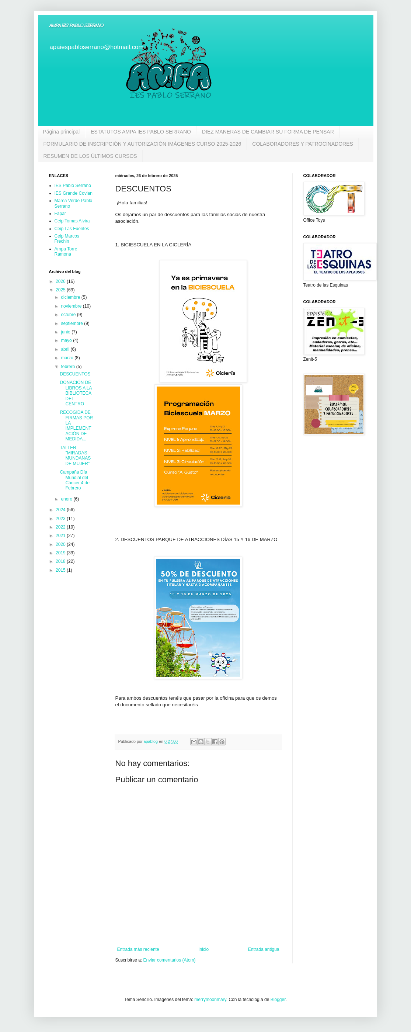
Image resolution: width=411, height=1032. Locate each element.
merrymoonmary (210, 999)
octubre (69, 314)
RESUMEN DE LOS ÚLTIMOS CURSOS (90, 156)
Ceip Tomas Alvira (72, 221)
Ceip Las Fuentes (72, 228)
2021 (61, 535)
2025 (61, 289)
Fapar (60, 213)
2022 (61, 527)
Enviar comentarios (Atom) (169, 960)
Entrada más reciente (138, 949)
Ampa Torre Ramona (66, 251)
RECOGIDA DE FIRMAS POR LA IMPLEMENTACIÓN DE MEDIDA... (76, 425)
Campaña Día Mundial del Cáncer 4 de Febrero (74, 480)
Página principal (61, 132)
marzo (67, 357)
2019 (61, 552)
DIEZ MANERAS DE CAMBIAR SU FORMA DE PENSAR (268, 132)
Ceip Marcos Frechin (67, 238)
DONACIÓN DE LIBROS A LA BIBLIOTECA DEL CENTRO (75, 393)
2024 (61, 509)
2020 (61, 544)
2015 (61, 570)
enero (67, 499)
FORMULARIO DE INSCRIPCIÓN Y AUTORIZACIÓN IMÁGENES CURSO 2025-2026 (142, 144)
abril (65, 349)
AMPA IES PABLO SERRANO (76, 25)
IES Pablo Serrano (73, 185)
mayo (67, 340)
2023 (61, 518)
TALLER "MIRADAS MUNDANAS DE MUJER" (75, 455)
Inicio (203, 949)
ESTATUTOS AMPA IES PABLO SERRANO (141, 132)
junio (66, 332)
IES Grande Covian (74, 193)
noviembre (72, 306)
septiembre (72, 323)
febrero (68, 366)
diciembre (71, 297)
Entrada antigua (263, 949)
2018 (61, 561)
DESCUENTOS (75, 374)
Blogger (278, 999)
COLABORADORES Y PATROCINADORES (302, 144)
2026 (61, 281)
